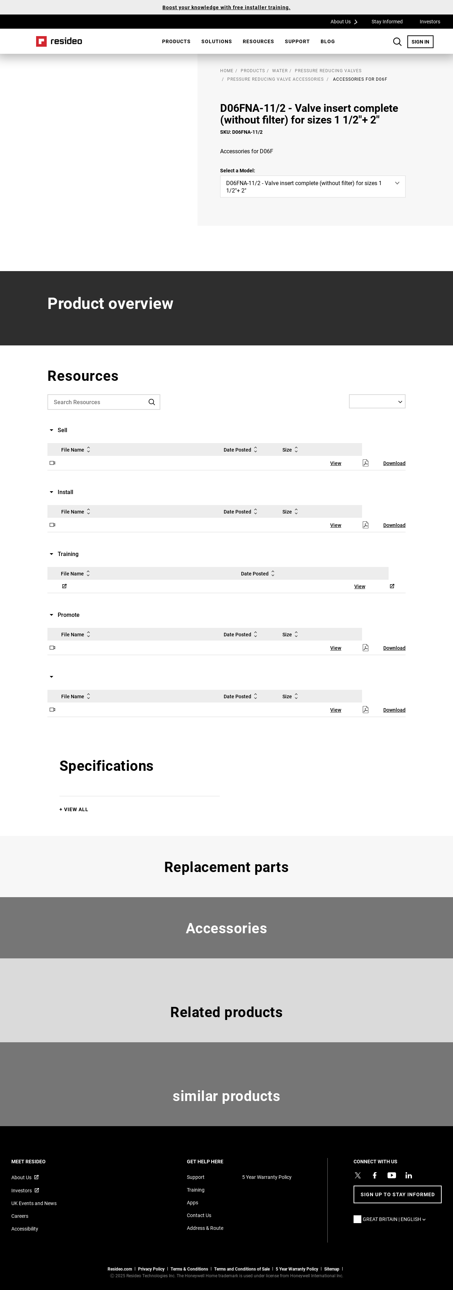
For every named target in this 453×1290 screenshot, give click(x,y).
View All (76, 809)
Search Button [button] (397, 42)
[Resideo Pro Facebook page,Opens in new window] (375, 1175)
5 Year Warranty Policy (267, 1177)
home (227, 70)
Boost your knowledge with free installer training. (226, 7)
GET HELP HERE (214, 1161)
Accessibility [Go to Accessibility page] (24, 1228)
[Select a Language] (377, 401)
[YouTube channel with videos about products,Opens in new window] (392, 1175)
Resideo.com (120, 1269)
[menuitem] (176, 41)
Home (59, 41)
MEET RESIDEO (38, 1161)
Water (280, 70)
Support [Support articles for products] (196, 1177)
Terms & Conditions (189, 1269)
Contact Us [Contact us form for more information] (199, 1215)
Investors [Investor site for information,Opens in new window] (21, 1190)
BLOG (328, 41)
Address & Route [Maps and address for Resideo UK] (205, 1228)
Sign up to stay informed (398, 1194)
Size (291, 449)
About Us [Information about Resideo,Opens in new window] (21, 1177)
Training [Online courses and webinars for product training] (196, 1189)
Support (297, 41)
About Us (346, 21)
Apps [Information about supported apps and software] (192, 1202)
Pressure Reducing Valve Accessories (275, 79)
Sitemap (331, 1269)
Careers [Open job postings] (19, 1215)
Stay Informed (387, 21)
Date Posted (242, 449)
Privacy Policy (151, 1269)
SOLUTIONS (216, 41)
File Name (77, 449)
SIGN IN (423, 41)
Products (176, 41)
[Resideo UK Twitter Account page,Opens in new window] (358, 1175)
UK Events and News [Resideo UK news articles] (34, 1203)
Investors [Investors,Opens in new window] (430, 21)
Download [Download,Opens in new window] (394, 463)
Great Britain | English (396, 1219)
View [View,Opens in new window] (335, 463)
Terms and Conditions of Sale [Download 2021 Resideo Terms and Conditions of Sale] (242, 1269)
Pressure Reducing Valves (328, 70)
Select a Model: (237, 170)
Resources (258, 41)
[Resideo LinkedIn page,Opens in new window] (409, 1175)
